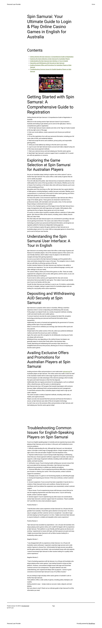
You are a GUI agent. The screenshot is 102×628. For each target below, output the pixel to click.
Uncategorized (25, 606)
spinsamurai (66, 371)
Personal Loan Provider (14, 4)
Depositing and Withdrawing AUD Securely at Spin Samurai (47, 63)
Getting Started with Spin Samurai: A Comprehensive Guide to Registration (51, 56)
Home (93, 4)
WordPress (92, 623)
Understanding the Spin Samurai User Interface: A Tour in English (49, 61)
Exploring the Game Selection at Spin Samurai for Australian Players (50, 59)
